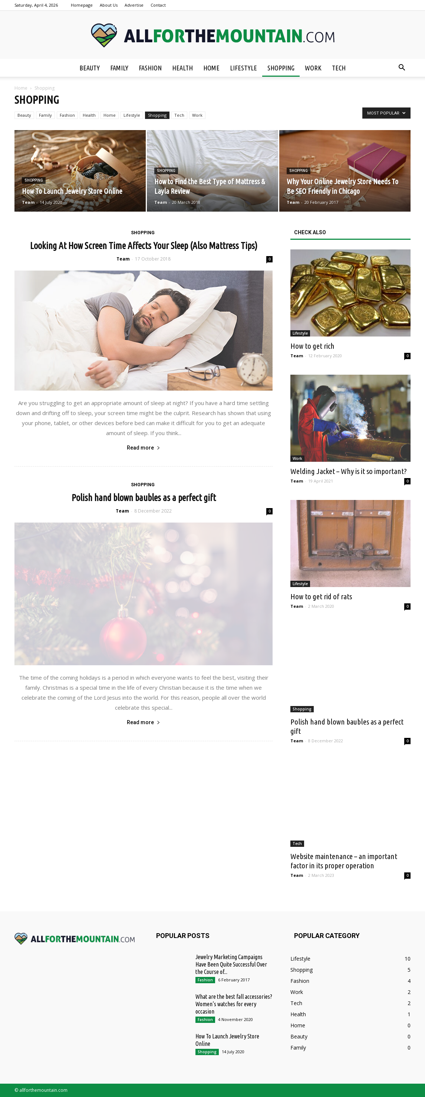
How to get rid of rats (321, 596)
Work (313, 68)
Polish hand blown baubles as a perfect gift (144, 498)
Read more (143, 448)
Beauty (89, 68)
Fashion (150, 68)
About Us (109, 5)
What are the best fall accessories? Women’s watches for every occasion (233, 1004)
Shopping (280, 68)
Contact (158, 5)
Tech (339, 68)
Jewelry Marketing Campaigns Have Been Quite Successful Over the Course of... (231, 964)
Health (182, 68)
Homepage (82, 5)
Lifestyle (243, 68)
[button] (402, 68)
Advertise (134, 5)
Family (119, 68)
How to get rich (312, 345)
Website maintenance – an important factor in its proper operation (343, 861)
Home (211, 68)
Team (28, 202)
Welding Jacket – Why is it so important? (348, 471)
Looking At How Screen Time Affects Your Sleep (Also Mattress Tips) (143, 246)
